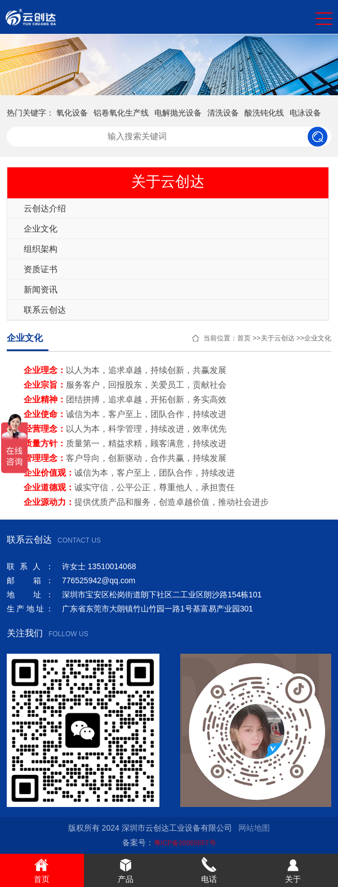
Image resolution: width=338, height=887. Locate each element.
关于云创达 (278, 338)
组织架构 (40, 249)
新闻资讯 (40, 289)
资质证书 (40, 269)
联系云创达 (45, 309)
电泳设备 (305, 112)
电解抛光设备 (178, 112)
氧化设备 (72, 112)
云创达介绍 (45, 208)
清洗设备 (223, 112)
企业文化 (40, 228)
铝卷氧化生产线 (121, 112)
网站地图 (254, 827)
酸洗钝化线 (264, 112)
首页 (244, 338)
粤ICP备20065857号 (184, 843)
